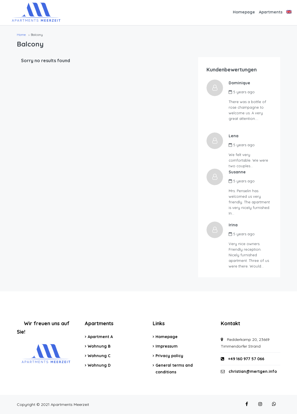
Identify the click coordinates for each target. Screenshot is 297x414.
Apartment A (100, 336)
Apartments (270, 12)
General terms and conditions (174, 369)
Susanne (237, 172)
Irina (233, 224)
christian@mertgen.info (253, 371)
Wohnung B (99, 346)
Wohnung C (99, 355)
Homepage (244, 12)
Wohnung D (99, 365)
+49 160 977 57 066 (242, 358)
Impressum (167, 346)
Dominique (239, 82)
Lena (234, 135)
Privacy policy (169, 355)
